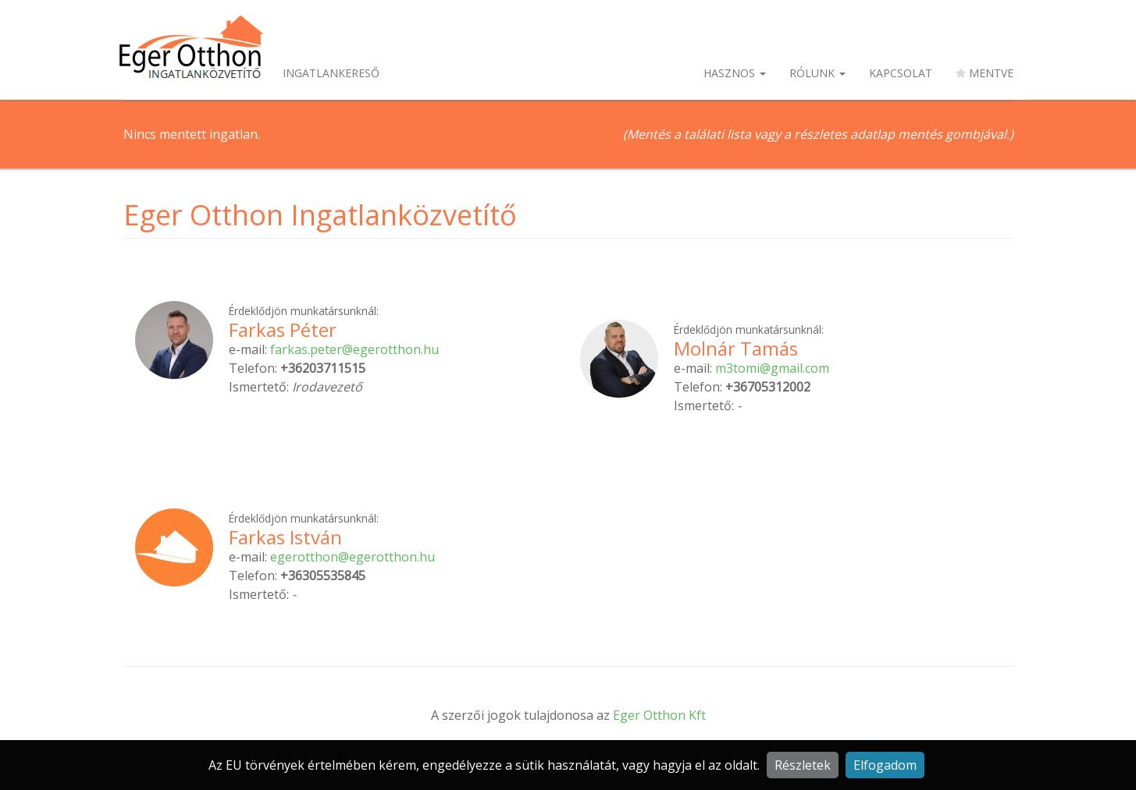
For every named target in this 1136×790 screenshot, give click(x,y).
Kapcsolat (900, 73)
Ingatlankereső (331, 73)
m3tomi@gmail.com (772, 368)
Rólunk (817, 73)
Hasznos (734, 73)
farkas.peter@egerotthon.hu (354, 349)
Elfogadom (885, 765)
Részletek (803, 765)
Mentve (984, 73)
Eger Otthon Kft (659, 715)
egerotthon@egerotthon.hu (352, 556)
